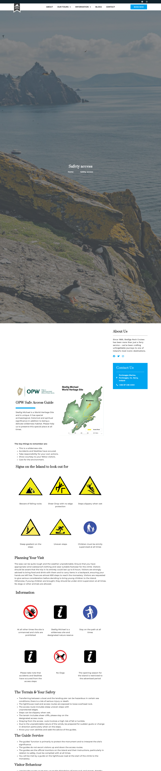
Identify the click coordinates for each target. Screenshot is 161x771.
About (49, 7)
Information (83, 7)
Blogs (98, 7)
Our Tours (64, 7)
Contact (110, 7)
